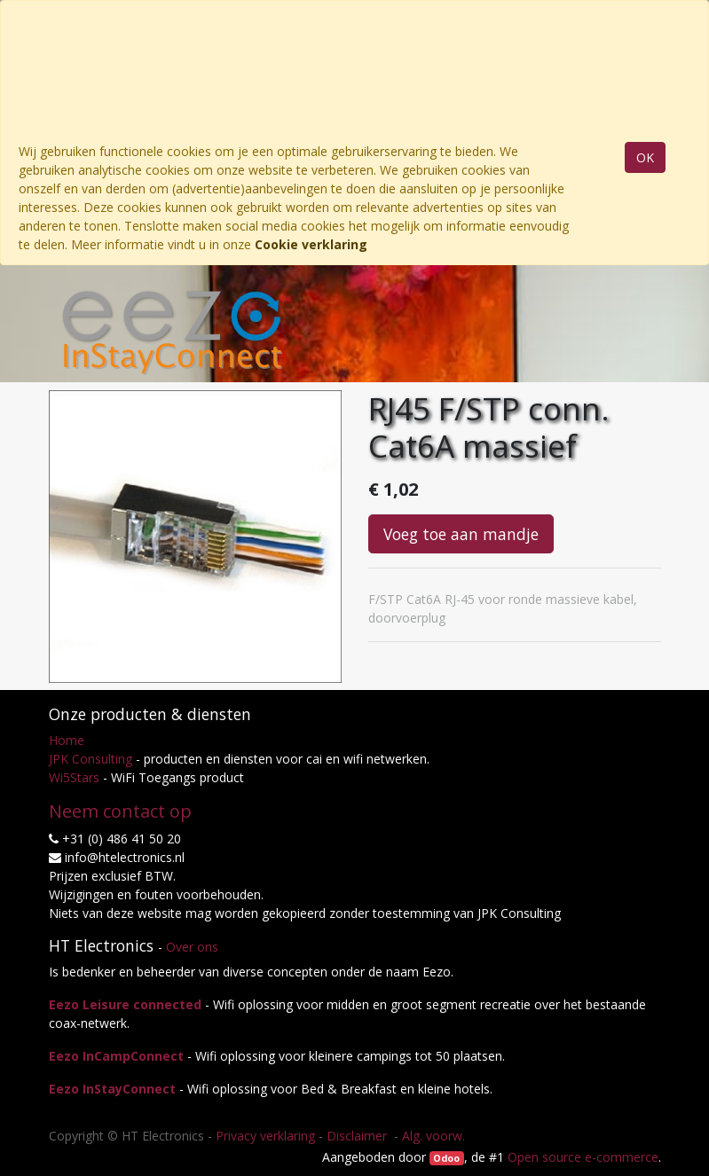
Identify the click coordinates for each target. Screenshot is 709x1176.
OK (645, 157)
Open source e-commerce (583, 1157)
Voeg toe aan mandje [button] (461, 534)
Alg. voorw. (433, 1135)
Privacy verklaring (265, 1135)
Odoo (446, 1158)
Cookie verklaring (311, 244)
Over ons (192, 946)
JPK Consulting (90, 758)
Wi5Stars (74, 777)
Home (66, 740)
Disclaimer (358, 1135)
